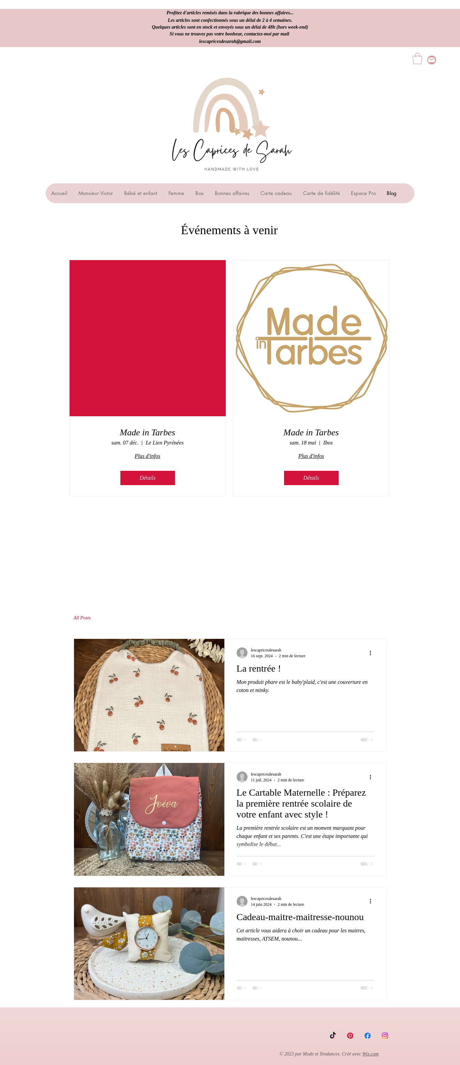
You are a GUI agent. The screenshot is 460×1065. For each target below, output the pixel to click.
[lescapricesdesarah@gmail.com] (431, 60)
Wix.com (370, 1053)
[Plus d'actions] (373, 653)
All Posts (82, 617)
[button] (417, 58)
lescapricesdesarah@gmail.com (230, 41)
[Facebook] (367, 1036)
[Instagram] (385, 1036)
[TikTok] (333, 1036)
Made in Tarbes (147, 432)
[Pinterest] (350, 1036)
